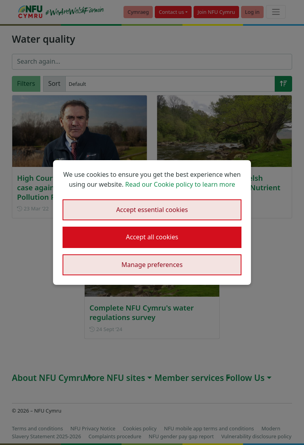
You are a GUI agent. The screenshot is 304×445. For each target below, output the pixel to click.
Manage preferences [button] (152, 264)
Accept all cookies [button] (152, 237)
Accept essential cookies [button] (152, 209)
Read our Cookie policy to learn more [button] (180, 184)
